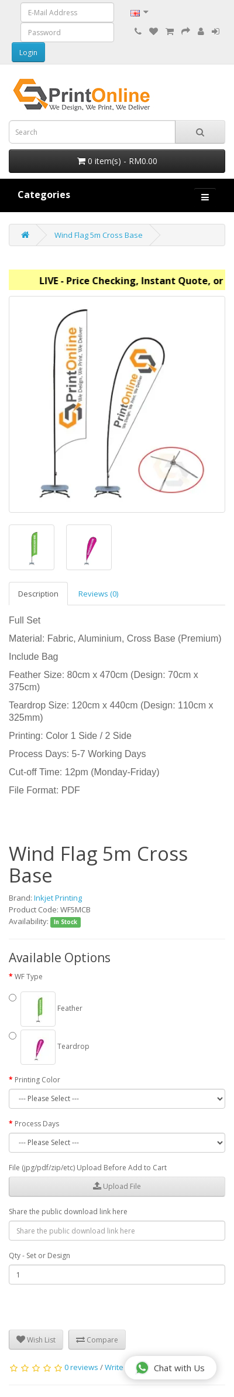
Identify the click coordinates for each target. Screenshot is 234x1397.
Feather (45, 1009)
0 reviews (81, 1367)
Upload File (117, 1186)
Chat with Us (170, 1368)
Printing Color (37, 1080)
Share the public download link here (68, 1212)
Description (38, 593)
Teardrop (49, 1047)
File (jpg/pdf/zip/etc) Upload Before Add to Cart (88, 1168)
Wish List (36, 1340)
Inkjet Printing (58, 897)
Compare (97, 1340)
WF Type (29, 977)
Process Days (37, 1124)
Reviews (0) (98, 593)
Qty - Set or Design (39, 1255)
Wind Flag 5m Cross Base (98, 235)
